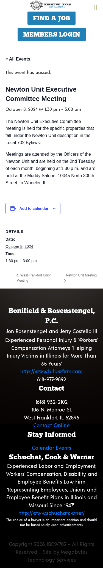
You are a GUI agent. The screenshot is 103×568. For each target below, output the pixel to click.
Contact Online (51, 425)
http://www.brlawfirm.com (51, 371)
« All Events (17, 59)
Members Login (51, 34)
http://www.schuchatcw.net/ (51, 513)
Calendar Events (51, 447)
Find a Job (51, 18)
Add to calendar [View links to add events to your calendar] (34, 208)
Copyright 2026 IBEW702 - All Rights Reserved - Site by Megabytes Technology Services (51, 552)
